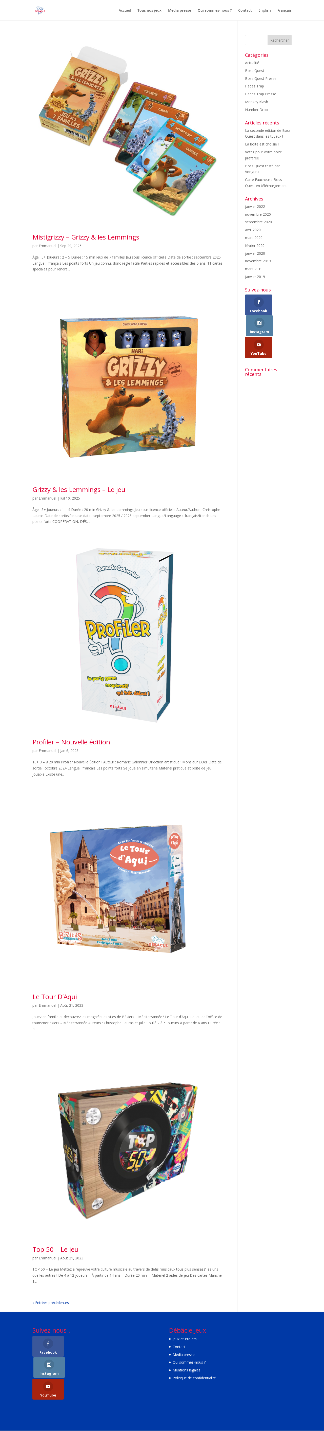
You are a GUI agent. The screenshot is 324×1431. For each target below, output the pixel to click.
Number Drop (256, 109)
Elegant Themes (65, 1415)
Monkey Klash (256, 101)
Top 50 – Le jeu (55, 1249)
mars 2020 (253, 237)
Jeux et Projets (185, 1338)
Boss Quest (254, 70)
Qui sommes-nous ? (215, 11)
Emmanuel (47, 245)
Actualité (252, 62)
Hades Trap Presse (260, 93)
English (264, 10)
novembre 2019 (258, 261)
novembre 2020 (258, 214)
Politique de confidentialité (194, 1377)
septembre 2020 (258, 221)
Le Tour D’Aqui (54, 996)
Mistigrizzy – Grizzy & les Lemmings (85, 237)
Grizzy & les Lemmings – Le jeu (78, 489)
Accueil (125, 11)
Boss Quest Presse (260, 78)
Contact (245, 11)
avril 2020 (253, 229)
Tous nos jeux (149, 11)
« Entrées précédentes (50, 1302)
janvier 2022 (255, 206)
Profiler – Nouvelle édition (71, 741)
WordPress (116, 1415)
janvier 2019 (255, 276)
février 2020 (255, 245)
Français (284, 10)
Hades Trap (254, 86)
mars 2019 (253, 268)
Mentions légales (186, 1370)
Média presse (179, 11)
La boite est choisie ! (262, 144)
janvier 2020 (255, 253)
